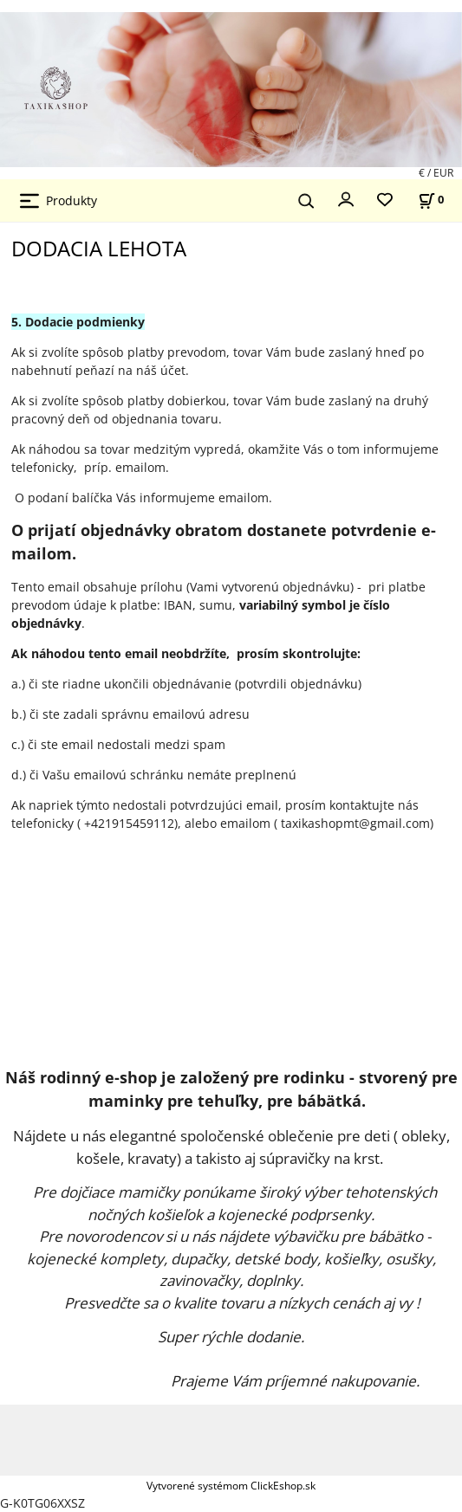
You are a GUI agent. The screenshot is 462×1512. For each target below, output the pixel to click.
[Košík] (431, 199)
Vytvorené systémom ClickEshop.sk (231, 1485)
